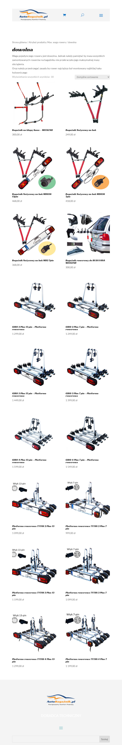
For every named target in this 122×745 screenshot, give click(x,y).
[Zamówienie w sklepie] (92, 77)
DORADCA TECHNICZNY (61, 715)
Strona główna (19, 42)
